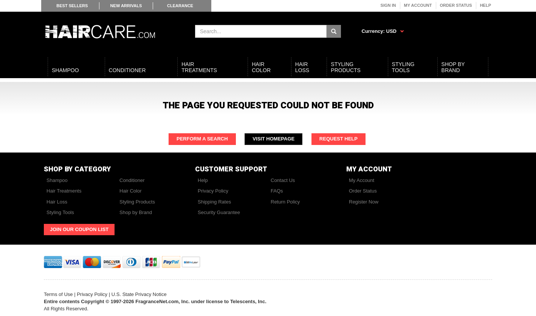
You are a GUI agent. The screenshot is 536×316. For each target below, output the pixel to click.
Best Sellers (72, 5)
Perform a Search (202, 139)
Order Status (456, 5)
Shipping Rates (214, 202)
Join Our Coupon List (79, 229)
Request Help (338, 139)
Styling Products (137, 202)
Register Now (363, 202)
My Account (418, 5)
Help (485, 5)
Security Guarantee (219, 212)
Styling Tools (60, 212)
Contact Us (283, 180)
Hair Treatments (63, 191)
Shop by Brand (135, 212)
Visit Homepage (273, 139)
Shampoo (57, 180)
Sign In (388, 5)
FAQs (277, 191)
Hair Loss (56, 202)
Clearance (180, 5)
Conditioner (132, 180)
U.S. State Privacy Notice (139, 294)
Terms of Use (58, 294)
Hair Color (130, 191)
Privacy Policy (213, 191)
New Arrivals (126, 5)
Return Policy (285, 202)
